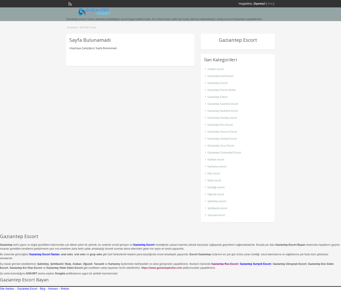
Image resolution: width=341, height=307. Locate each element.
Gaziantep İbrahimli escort (222, 110)
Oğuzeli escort (215, 194)
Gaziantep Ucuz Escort (220, 145)
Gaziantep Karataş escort (222, 117)
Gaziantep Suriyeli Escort (222, 138)
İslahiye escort (215, 159)
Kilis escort (213, 173)
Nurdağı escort (216, 187)
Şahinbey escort (216, 201)
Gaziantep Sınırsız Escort (222, 131)
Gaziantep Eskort (217, 96)
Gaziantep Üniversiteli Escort (224, 152)
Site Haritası (7, 288)
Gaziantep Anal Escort (220, 76)
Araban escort (215, 69)
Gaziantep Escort (217, 83)
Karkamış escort (216, 166)
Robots (65, 288)
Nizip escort (214, 180)
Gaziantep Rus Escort (220, 124)
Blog (42, 288)
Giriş (270, 3)
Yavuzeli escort (216, 215)
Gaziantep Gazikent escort (222, 103)
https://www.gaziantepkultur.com (161, 267)
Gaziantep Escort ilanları (221, 90)
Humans (53, 288)
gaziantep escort (262, 299)
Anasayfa (72, 27)
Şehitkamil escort (217, 208)
